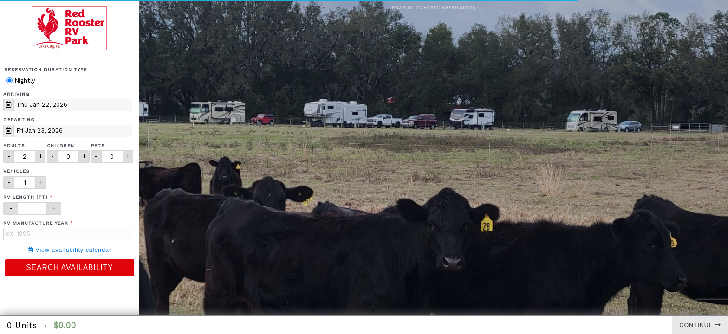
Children (60, 145)
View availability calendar (69, 250)
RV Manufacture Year (35, 222)
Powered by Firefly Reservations (434, 7)
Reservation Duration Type (45, 69)
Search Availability (69, 267)
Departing (19, 119)
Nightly (20, 80)
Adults (14, 145)
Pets (98, 145)
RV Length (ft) (25, 196)
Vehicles (16, 170)
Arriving (16, 93)
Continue (700, 325)
